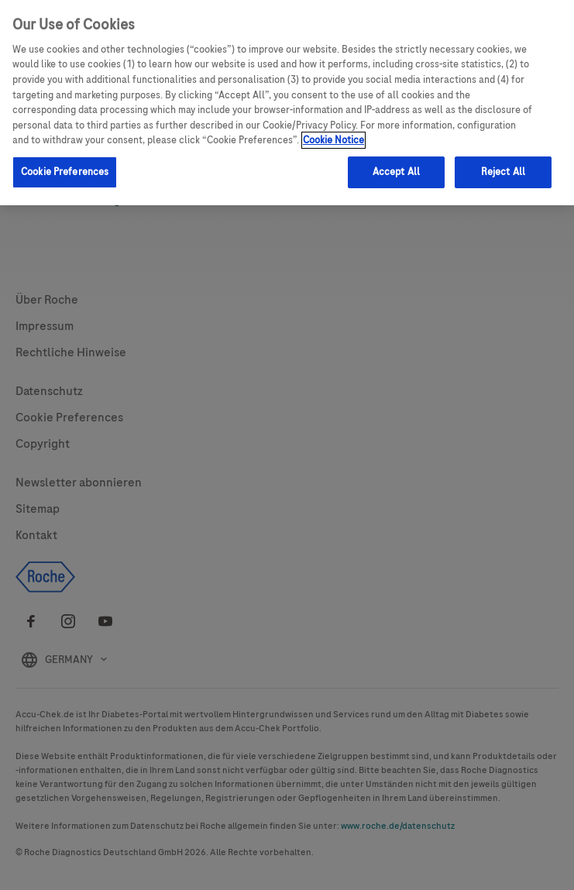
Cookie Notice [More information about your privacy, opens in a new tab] (333, 140)
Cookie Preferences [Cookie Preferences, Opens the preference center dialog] (64, 172)
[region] (287, 102)
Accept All (396, 172)
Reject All (503, 172)
